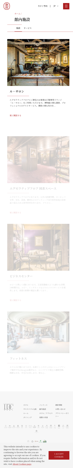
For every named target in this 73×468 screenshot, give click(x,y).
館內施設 (42, 416)
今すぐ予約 (42, 6)
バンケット (43, 412)
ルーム (25, 420)
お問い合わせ (60, 416)
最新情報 (58, 412)
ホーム (17, 13)
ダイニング (27, 424)
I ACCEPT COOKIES (59, 455)
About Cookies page (22, 464)
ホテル (25, 412)
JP (56, 6)
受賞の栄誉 (43, 424)
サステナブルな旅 (30, 416)
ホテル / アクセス (46, 420)
